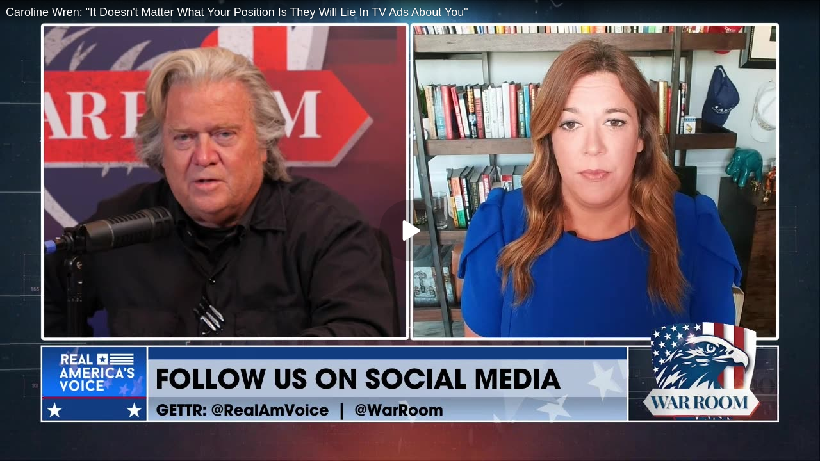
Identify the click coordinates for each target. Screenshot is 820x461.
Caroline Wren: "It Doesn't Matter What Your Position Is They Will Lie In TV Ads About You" (237, 12)
